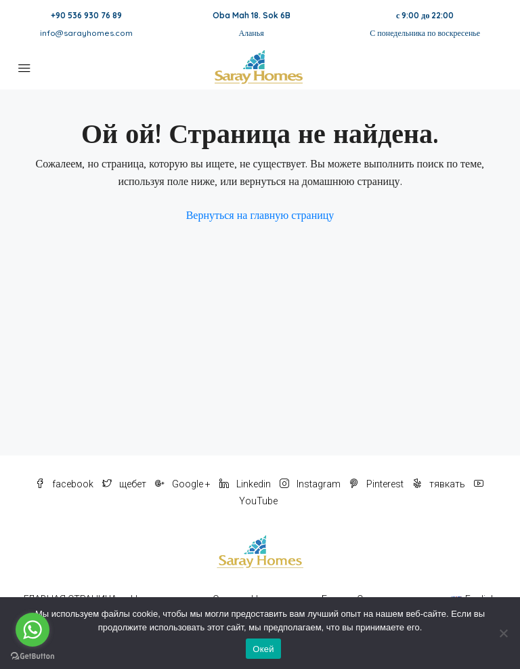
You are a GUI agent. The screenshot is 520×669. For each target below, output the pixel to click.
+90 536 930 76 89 (86, 15)
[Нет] (503, 633)
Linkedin (246, 484)
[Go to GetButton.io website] (32, 655)
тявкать (439, 484)
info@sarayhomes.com (86, 33)
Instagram (311, 484)
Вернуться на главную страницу (260, 215)
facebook (65, 484)
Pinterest (377, 484)
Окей (263, 649)
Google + (184, 484)
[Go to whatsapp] (32, 630)
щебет (125, 484)
